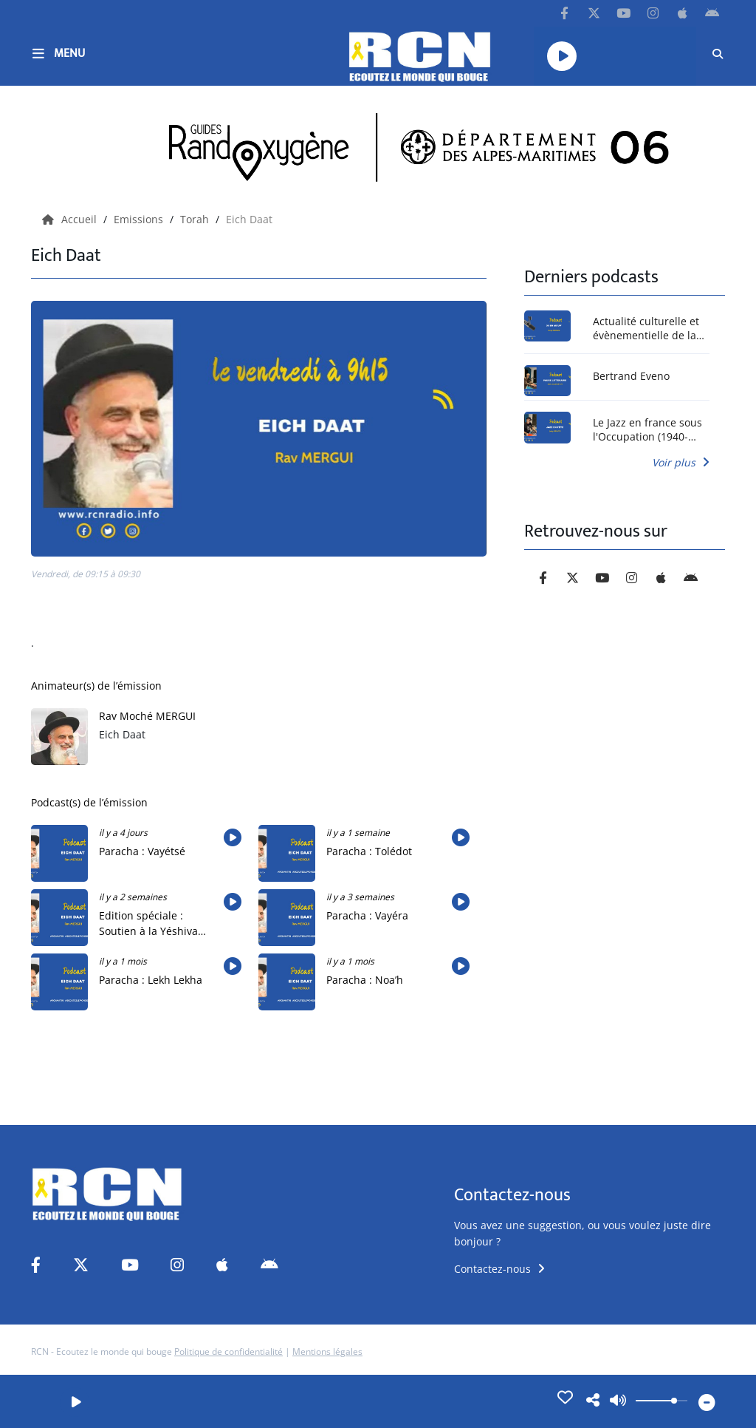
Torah (196, 219)
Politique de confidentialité (228, 1351)
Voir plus (680, 462)
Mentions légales (327, 1351)
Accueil (71, 219)
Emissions (140, 219)
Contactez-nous (499, 1269)
